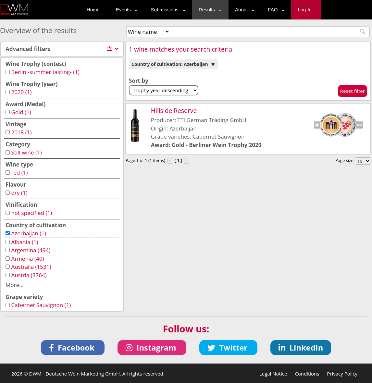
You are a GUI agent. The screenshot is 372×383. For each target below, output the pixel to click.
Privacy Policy (342, 373)
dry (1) (19, 192)
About (243, 9)
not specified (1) (31, 212)
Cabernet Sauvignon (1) (41, 305)
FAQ (274, 9)
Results (209, 9)
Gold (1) (21, 112)
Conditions (307, 373)
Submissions (166, 9)
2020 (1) (21, 92)
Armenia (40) (27, 258)
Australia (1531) (31, 266)
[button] (73, 347)
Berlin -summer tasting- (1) (45, 72)
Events (125, 9)
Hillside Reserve (174, 110)
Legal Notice (273, 373)
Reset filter (352, 91)
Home (93, 9)
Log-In (305, 9)
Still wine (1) (26, 152)
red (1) (19, 172)
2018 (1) (21, 132)
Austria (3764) (28, 275)
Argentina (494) (30, 250)
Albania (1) (24, 242)
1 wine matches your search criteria (180, 49)
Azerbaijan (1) (28, 233)
